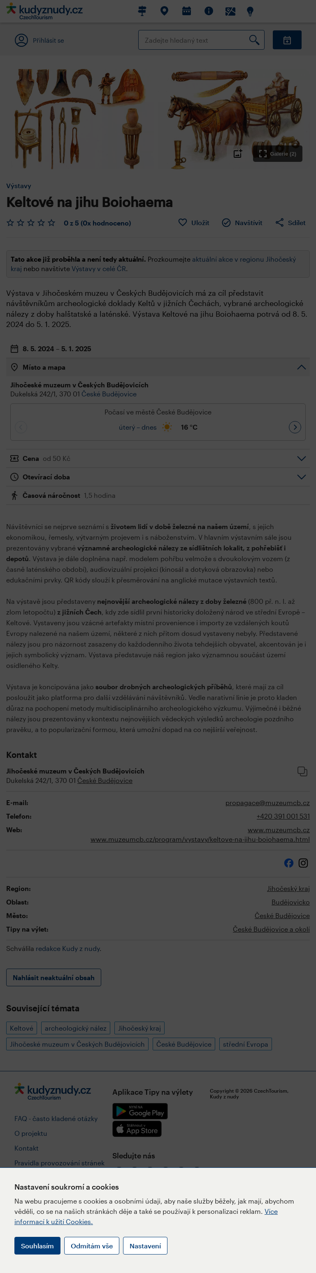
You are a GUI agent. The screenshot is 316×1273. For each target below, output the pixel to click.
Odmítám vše (92, 1246)
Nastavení (145, 1246)
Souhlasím (37, 1246)
